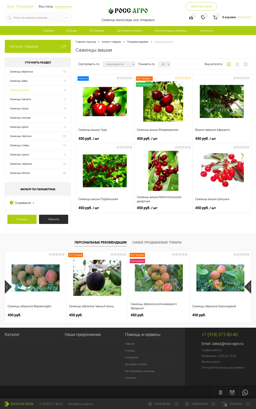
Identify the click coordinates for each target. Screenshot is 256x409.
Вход (10, 6)
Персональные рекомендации (101, 242)
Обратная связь (201, 6)
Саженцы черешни (21, 163)
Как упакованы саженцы (171, 30)
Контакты (206, 30)
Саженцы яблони (20, 172)
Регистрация (25, 6)
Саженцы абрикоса (21, 71)
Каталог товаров (38, 46)
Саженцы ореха (19, 126)
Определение (62, 6)
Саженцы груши (19, 108)
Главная (48, 30)
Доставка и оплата (129, 30)
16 (64, 163)
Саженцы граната (20, 99)
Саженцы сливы (19, 145)
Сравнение (164, 404)
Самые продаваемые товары (157, 242)
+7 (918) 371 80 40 (51, 404)
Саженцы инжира (20, 117)
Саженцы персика (20, 136)
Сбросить (53, 219)
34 (64, 172)
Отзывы (71, 30)
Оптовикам (97, 30)
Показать (22, 219)
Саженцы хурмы (19, 154)
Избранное (201, 404)
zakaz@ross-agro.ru (228, 344)
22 (64, 136)
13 (64, 71)
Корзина (236, 404)
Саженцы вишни (19, 90)
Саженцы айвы (19, 80)
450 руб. (88, 138)
